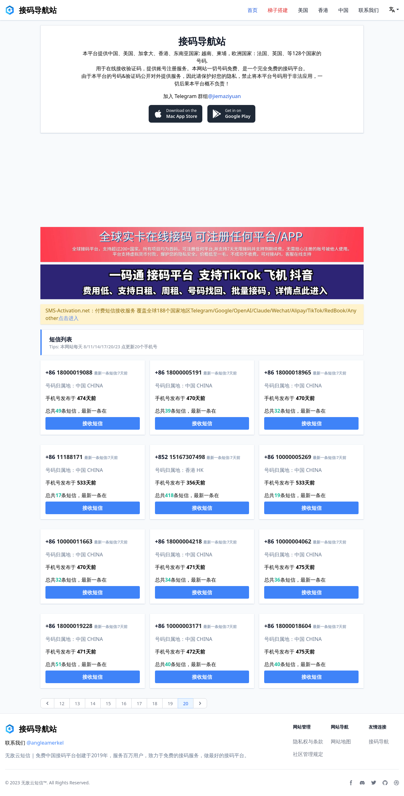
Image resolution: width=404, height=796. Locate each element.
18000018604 (293, 626)
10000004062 (293, 541)
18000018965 (293, 372)
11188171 (70, 457)
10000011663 (74, 541)
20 (185, 703)
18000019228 (74, 626)
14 (92, 703)
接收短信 (92, 423)
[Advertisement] (202, 180)
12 (61, 703)
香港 (323, 10)
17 (139, 703)
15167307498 (187, 457)
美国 (303, 10)
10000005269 (293, 457)
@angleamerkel (45, 742)
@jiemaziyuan (224, 96)
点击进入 (68, 318)
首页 (252, 10)
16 (123, 703)
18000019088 (74, 372)
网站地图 (341, 741)
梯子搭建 (278, 10)
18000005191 (184, 372)
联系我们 (369, 10)
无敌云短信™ (34, 783)
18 (154, 703)
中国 (343, 10)
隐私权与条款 (308, 741)
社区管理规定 (308, 754)
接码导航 (379, 741)
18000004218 (184, 541)
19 (170, 703)
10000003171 (184, 626)
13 (77, 703)
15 (108, 703)
